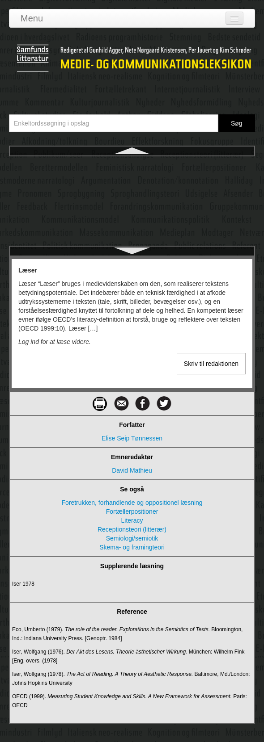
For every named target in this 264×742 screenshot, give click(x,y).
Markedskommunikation (132, 213)
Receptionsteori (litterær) (132, 529)
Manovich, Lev (132, 197)
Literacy (132, 520)
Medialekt (132, 245)
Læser (132, 164)
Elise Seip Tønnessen (132, 438)
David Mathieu (132, 470)
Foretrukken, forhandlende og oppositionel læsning (131, 502)
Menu (32, 18)
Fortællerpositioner (132, 511)
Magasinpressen (132, 180)
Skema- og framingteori (132, 547)
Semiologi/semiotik (132, 538)
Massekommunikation (132, 229)
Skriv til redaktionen (211, 363)
